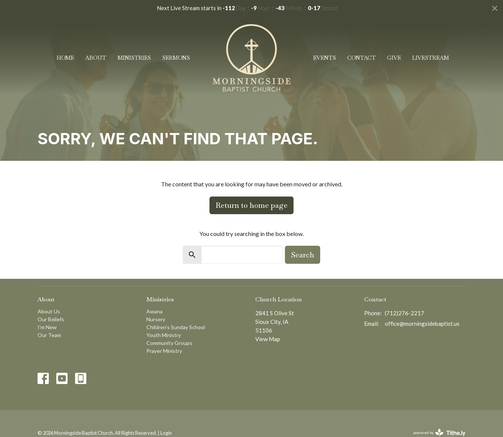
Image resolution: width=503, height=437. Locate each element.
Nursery (155, 319)
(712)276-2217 (404, 313)
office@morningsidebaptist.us (422, 323)
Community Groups (169, 343)
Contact (361, 57)
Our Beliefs (51, 319)
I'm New (47, 327)
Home (65, 57)
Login (166, 433)
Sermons (176, 57)
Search (302, 255)
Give (394, 57)
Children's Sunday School (175, 327)
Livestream (430, 57)
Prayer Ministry (164, 351)
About (95, 57)
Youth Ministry (163, 335)
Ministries (134, 57)
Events (324, 57)
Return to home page (251, 205)
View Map (267, 339)
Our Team (49, 335)
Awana (154, 311)
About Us (49, 311)
